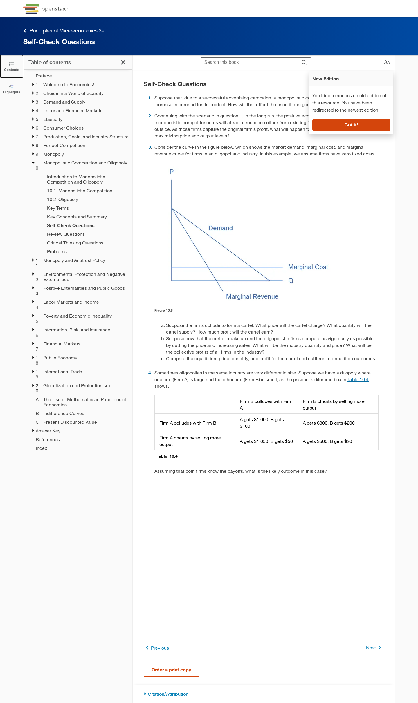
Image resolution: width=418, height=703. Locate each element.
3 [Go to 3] (149, 147)
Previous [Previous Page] (156, 647)
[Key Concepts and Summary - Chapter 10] (85, 216)
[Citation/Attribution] (263, 694)
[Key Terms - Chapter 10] (85, 208)
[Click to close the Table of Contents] (11, 66)
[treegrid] (77, 262)
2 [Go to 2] (149, 115)
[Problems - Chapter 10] (85, 251)
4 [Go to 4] (149, 372)
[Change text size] (387, 62)
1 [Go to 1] (149, 97)
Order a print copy (171, 669)
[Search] (304, 62)
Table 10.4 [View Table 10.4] (358, 379)
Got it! (351, 124)
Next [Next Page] (374, 647)
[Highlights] (11, 88)
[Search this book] (249, 62)
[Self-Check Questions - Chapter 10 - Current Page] (85, 225)
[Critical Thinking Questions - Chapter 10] (85, 242)
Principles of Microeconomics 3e (64, 30)
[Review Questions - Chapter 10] (85, 234)
